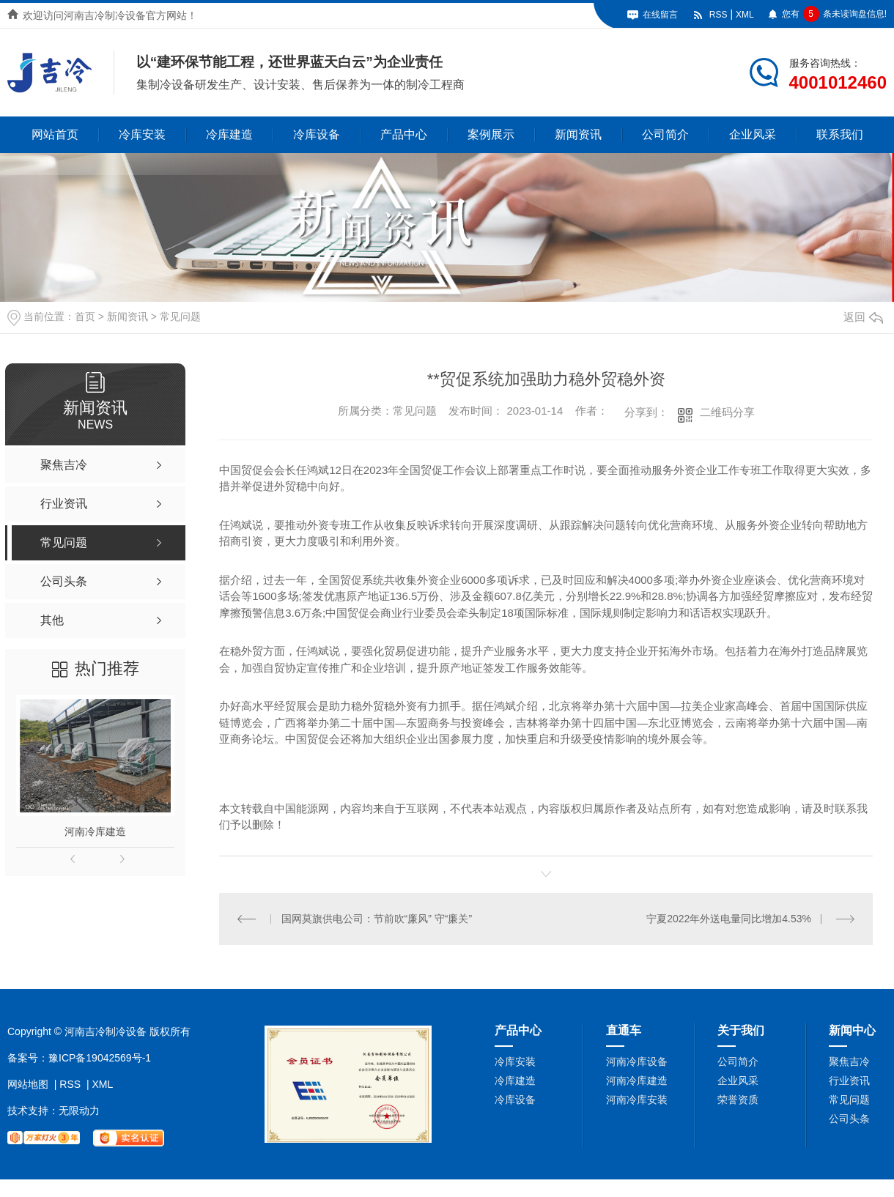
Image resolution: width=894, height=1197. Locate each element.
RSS (718, 15)
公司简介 (665, 134)
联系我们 (839, 134)
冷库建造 (229, 134)
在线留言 (660, 15)
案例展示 (491, 134)
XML (745, 15)
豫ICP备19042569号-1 (99, 1057)
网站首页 (55, 134)
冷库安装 (142, 134)
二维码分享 (727, 412)
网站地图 (27, 1083)
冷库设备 (316, 134)
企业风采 (752, 134)
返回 (863, 317)
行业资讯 (849, 1080)
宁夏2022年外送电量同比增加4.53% (728, 918)
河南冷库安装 (637, 1099)
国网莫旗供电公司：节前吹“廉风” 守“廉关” (376, 918)
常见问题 (180, 316)
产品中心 (403, 134)
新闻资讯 (578, 134)
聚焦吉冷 (849, 1061)
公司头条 (849, 1118)
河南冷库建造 (95, 831)
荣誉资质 (737, 1099)
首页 (85, 316)
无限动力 (79, 1110)
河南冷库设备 (637, 1061)
